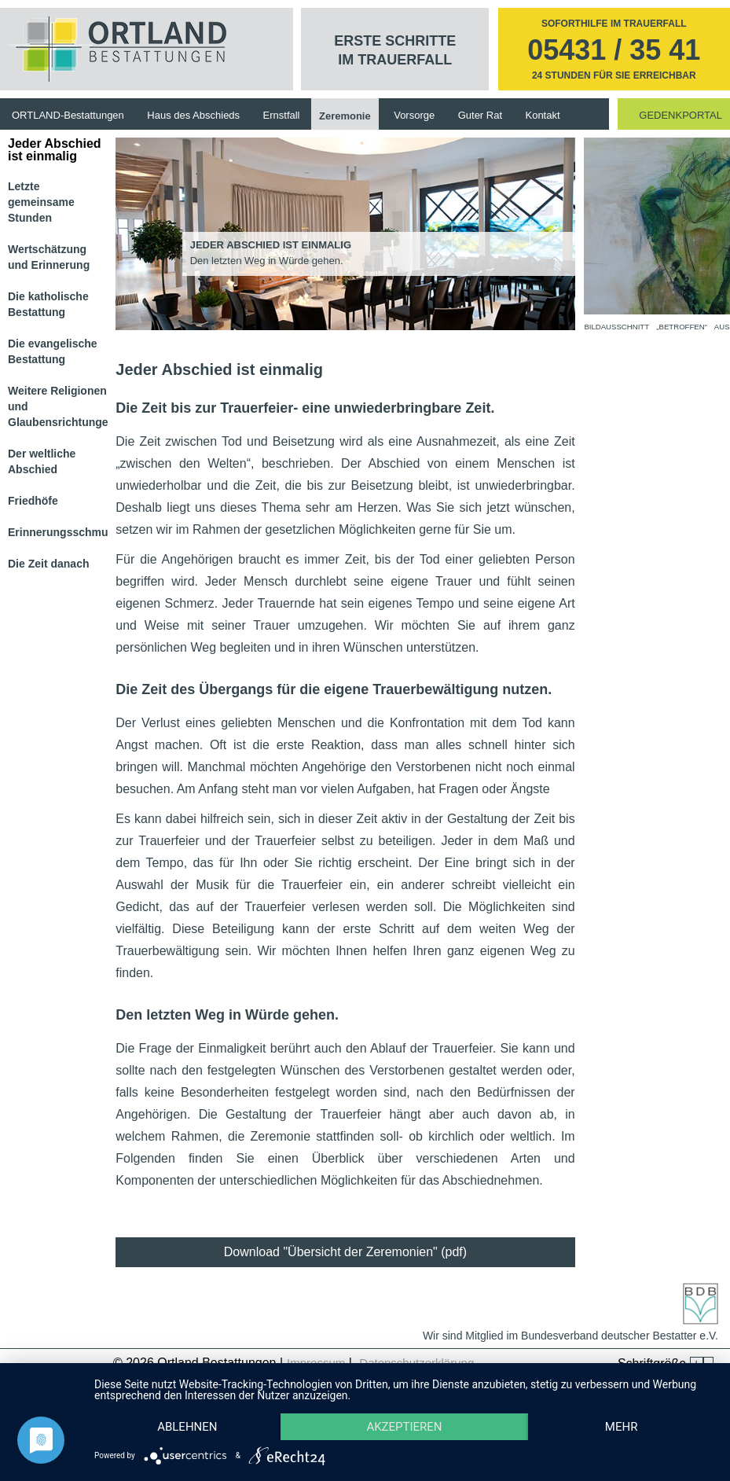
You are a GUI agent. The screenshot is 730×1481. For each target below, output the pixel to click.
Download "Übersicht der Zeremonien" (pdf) (345, 1252)
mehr (621, 1427)
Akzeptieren (404, 1427)
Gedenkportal (680, 115)
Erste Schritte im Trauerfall (395, 50)
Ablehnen (187, 1427)
